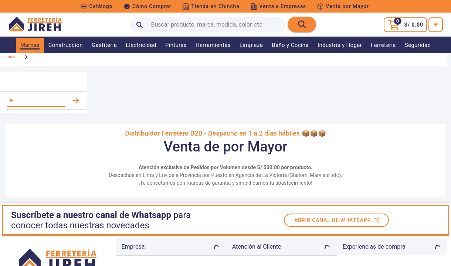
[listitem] (43, 107)
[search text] (207, 25)
